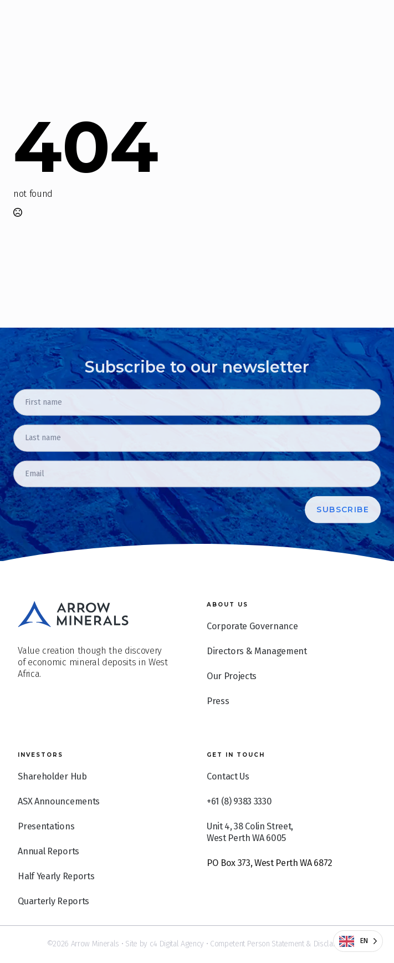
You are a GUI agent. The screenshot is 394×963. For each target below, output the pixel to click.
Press (218, 724)
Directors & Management (257, 674)
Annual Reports (48, 874)
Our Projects (232, 699)
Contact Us (228, 799)
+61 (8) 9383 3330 (239, 824)
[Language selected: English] (358, 941)
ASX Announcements (58, 824)
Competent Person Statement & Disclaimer (278, 944)
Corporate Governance (252, 649)
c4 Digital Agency (177, 944)
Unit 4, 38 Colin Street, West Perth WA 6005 (250, 855)
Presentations (46, 849)
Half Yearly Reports (56, 899)
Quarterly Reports (53, 924)
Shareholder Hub (52, 799)
